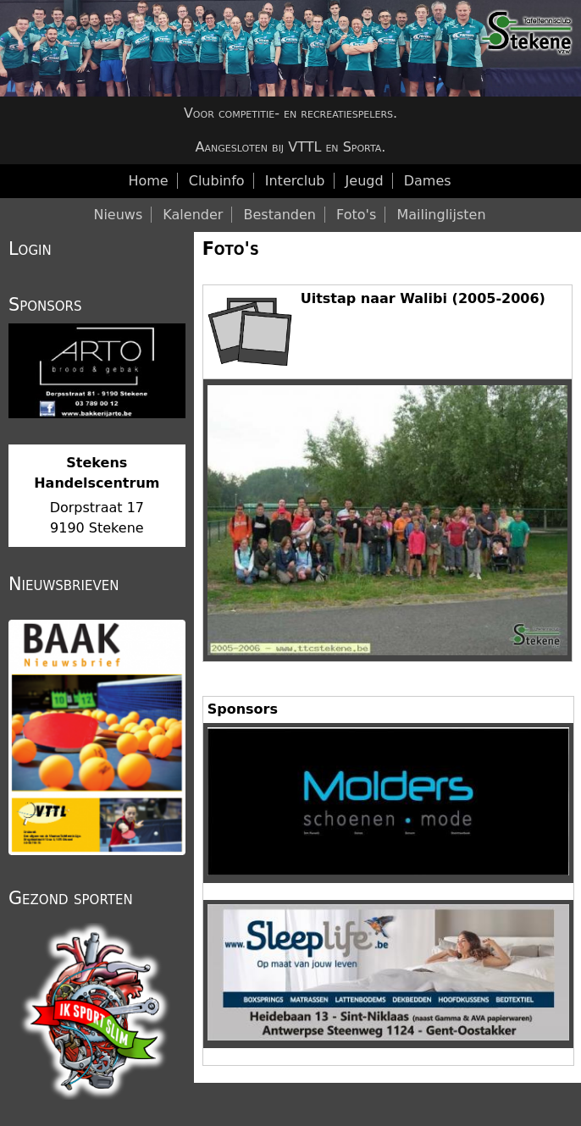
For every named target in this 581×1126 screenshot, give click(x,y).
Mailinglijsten (440, 215)
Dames (427, 181)
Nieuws (117, 215)
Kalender (193, 215)
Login (30, 249)
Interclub (295, 181)
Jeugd (365, 181)
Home (148, 181)
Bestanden (279, 215)
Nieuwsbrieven (63, 584)
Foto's (230, 249)
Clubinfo (217, 181)
